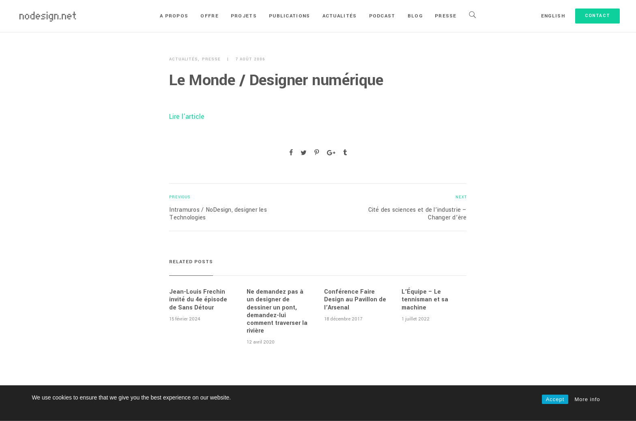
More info (587, 399)
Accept (555, 399)
